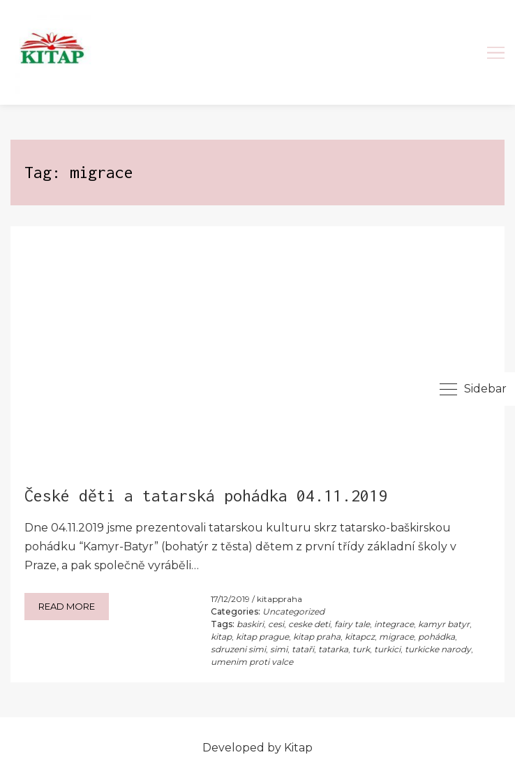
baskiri (250, 624)
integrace (394, 624)
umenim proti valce (252, 661)
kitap (221, 636)
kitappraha (279, 599)
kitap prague (262, 636)
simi (279, 649)
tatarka (333, 649)
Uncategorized (293, 611)
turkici (387, 649)
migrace (396, 636)
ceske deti (309, 624)
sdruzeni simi (238, 649)
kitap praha (317, 636)
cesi (276, 624)
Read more (66, 606)
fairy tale (352, 624)
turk (361, 649)
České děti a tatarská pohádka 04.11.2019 (205, 495)
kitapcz (360, 636)
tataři (303, 649)
